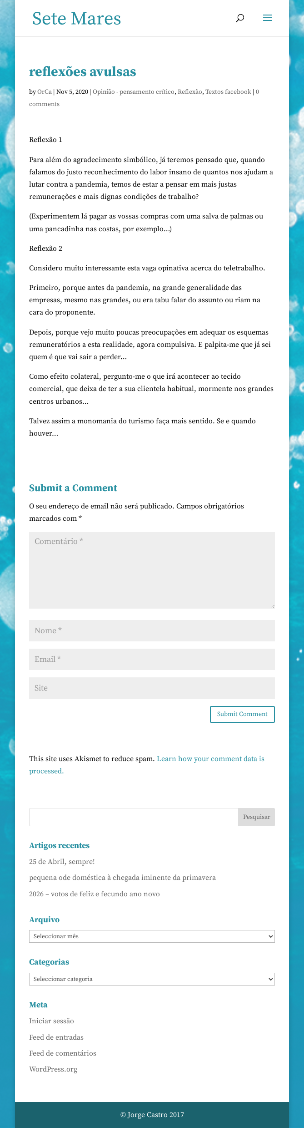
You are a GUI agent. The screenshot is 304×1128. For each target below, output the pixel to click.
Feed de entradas (56, 1037)
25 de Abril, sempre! (62, 861)
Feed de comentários (62, 1053)
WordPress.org (53, 1069)
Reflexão (190, 92)
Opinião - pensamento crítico (133, 92)
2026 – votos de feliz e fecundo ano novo (94, 894)
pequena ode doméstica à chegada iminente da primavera (122, 877)
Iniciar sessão (51, 1021)
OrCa (44, 92)
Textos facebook (228, 92)
